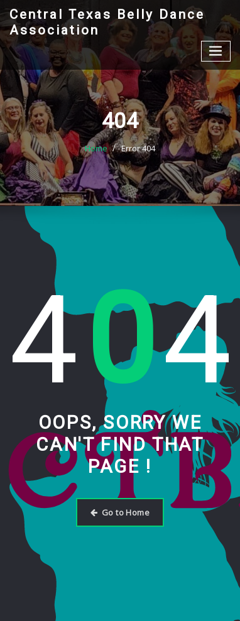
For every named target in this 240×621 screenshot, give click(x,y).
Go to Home (120, 512)
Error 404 (138, 148)
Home (96, 148)
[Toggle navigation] (216, 51)
